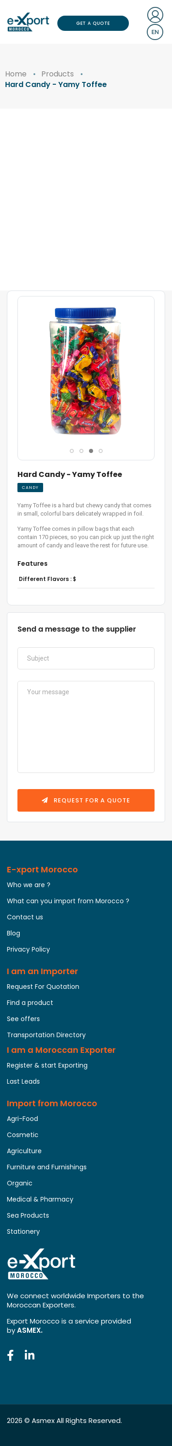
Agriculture (24, 1151)
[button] (72, 451)
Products (57, 74)
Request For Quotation (43, 986)
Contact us (25, 917)
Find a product (30, 1002)
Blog (13, 933)
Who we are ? (28, 884)
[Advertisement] (86, 199)
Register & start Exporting (47, 1065)
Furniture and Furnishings (47, 1167)
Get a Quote (93, 23)
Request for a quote (86, 800)
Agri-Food (22, 1118)
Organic (20, 1183)
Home (16, 74)
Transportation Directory (46, 1034)
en (155, 32)
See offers (23, 1018)
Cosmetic (23, 1134)
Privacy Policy (28, 949)
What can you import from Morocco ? (68, 901)
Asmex (43, 1420)
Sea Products (28, 1215)
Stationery (23, 1231)
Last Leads (23, 1081)
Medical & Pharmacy (40, 1199)
